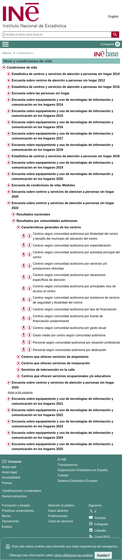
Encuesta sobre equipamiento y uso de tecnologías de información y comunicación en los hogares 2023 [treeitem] (62, 424)
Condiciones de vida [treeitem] (22, 67)
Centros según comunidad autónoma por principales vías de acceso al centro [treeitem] (74, 289)
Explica (7, 526)
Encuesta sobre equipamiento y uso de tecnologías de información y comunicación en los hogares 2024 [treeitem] (62, 435)
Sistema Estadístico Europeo (77, 480)
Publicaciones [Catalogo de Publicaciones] (57, 516)
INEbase (6, 53)
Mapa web (9, 467)
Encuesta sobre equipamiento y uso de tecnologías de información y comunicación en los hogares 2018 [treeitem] (62, 147)
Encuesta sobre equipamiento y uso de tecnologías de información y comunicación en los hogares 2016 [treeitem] (62, 125)
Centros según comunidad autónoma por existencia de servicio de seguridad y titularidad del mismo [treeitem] (76, 300)
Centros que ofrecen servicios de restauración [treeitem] (55, 363)
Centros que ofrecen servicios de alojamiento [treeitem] (55, 356)
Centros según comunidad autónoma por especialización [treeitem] (72, 245)
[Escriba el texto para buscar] (57, 34)
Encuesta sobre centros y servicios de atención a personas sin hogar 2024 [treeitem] (63, 385)
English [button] (113, 16)
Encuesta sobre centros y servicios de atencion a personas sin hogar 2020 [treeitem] (63, 194)
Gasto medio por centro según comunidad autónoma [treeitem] (69, 335)
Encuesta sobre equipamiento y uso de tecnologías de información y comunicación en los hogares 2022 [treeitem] (62, 412)
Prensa (7, 483)
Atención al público (61, 505)
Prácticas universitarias (18, 510)
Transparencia (67, 464)
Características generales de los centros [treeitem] (51, 227)
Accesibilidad (11, 477)
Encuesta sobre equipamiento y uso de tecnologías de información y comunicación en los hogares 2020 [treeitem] (62, 176)
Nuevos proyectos (14, 496)
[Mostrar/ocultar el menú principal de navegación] (5, 44)
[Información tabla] (29, 235)
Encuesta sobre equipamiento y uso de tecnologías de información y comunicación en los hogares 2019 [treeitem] (62, 165)
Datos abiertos (58, 510)
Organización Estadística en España (83, 470)
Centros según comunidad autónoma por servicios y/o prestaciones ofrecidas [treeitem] (70, 266)
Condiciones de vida (28, 53)
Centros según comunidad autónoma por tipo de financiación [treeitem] (75, 309)
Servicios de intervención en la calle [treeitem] (48, 369)
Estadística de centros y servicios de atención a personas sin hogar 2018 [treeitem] (66, 156)
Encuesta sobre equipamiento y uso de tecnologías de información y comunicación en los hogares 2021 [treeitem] (62, 401)
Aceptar (103, 555)
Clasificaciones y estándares (21, 490)
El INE (62, 459)
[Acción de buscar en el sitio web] (115, 34)
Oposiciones (10, 521)
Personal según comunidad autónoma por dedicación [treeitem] (69, 350)
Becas (6, 516)
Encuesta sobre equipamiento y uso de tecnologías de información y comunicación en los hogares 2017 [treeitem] (62, 136)
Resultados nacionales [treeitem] (33, 214)
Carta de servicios (60, 521)
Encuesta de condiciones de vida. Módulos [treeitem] (43, 185)
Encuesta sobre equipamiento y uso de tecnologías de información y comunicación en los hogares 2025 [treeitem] (62, 446)
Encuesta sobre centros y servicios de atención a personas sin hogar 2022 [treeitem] (63, 205)
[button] (109, 44)
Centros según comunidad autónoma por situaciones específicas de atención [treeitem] (69, 277)
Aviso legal (9, 472)
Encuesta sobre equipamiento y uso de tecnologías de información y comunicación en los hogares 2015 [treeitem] (62, 113)
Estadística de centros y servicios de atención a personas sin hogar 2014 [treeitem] (66, 74)
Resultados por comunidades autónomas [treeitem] (47, 220)
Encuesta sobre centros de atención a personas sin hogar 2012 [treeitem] (58, 80)
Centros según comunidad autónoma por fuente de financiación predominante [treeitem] (68, 318)
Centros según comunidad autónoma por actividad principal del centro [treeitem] (76, 255)
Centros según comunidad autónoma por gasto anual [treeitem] (69, 328)
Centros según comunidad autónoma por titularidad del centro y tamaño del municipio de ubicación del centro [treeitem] (75, 236)
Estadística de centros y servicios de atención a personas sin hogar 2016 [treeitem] (66, 86)
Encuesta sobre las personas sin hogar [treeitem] (41, 93)
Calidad (63, 475)
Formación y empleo (16, 505)
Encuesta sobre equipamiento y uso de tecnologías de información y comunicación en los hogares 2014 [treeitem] (62, 102)
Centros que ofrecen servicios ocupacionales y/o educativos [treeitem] (66, 376)
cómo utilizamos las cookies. (74, 555)
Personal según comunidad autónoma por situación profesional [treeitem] (76, 342)
